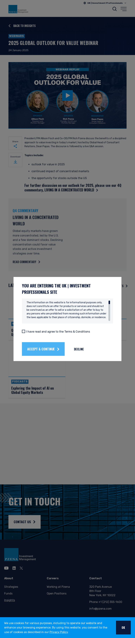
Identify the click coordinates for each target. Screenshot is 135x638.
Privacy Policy (59, 632)
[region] (68, 311)
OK (123, 627)
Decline (79, 349)
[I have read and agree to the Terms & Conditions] (23, 331)
